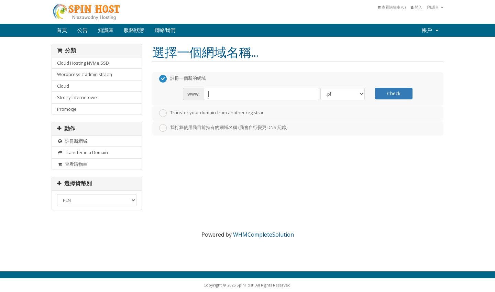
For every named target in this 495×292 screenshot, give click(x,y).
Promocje (67, 109)
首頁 (62, 30)
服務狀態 (134, 30)
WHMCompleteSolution (263, 234)
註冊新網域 (72, 141)
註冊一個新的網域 (182, 79)
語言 (435, 7)
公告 (82, 30)
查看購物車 (72, 164)
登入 (416, 7)
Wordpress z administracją (84, 74)
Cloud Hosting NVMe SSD (83, 63)
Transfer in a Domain (82, 152)
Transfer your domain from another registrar (211, 113)
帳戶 (430, 30)
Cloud (63, 86)
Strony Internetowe (77, 97)
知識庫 (105, 30)
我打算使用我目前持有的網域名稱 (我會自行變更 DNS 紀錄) (223, 128)
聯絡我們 (165, 30)
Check (393, 93)
